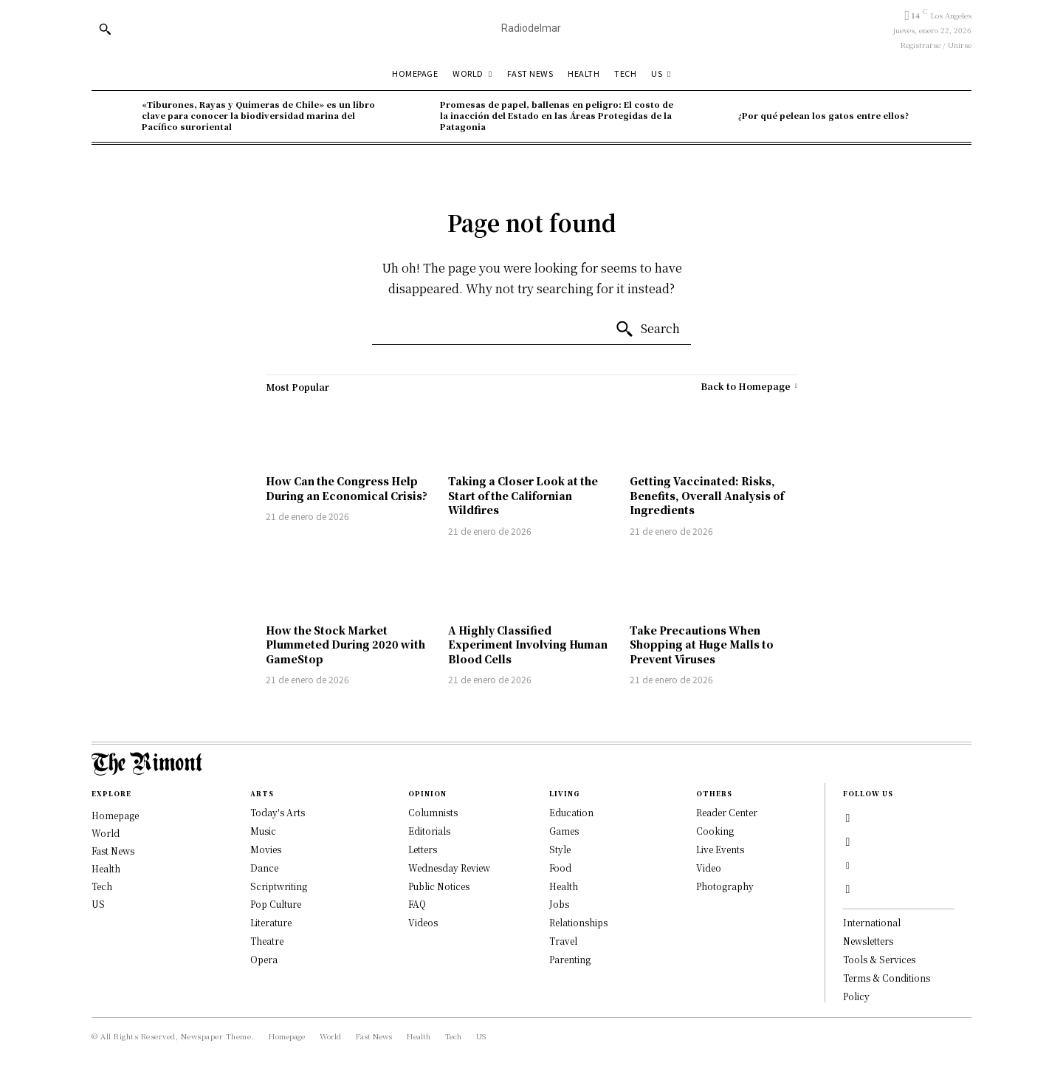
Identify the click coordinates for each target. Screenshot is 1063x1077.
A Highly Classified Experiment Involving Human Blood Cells (528, 644)
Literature (271, 922)
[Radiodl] (531, 28)
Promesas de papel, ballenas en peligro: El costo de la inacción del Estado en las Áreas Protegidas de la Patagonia (556, 115)
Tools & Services (879, 959)
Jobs (559, 904)
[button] (105, 29)
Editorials (429, 830)
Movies (265, 849)
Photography (725, 886)
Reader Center (726, 812)
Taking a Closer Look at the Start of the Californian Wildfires (523, 495)
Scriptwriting (278, 886)
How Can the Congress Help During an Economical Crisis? (346, 488)
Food (560, 867)
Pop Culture (275, 904)
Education (571, 812)
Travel (563, 940)
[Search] (647, 329)
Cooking (715, 830)
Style (560, 849)
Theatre (266, 940)
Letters (422, 849)
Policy (856, 996)
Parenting (570, 959)
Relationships (578, 922)
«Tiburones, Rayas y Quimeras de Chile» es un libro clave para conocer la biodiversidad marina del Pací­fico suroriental (258, 115)
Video (708, 867)
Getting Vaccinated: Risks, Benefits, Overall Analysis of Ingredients (707, 495)
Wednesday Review (449, 867)
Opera (264, 959)
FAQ (417, 904)
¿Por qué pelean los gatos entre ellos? (823, 115)
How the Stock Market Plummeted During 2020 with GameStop (345, 644)
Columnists (433, 812)
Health (563, 886)
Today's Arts (277, 812)
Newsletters (868, 940)
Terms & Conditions (886, 977)
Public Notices (438, 886)
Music (263, 830)
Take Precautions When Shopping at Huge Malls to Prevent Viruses (702, 644)
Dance (264, 867)
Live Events (720, 849)
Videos (423, 922)
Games (564, 830)
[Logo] (531, 764)
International (872, 922)
